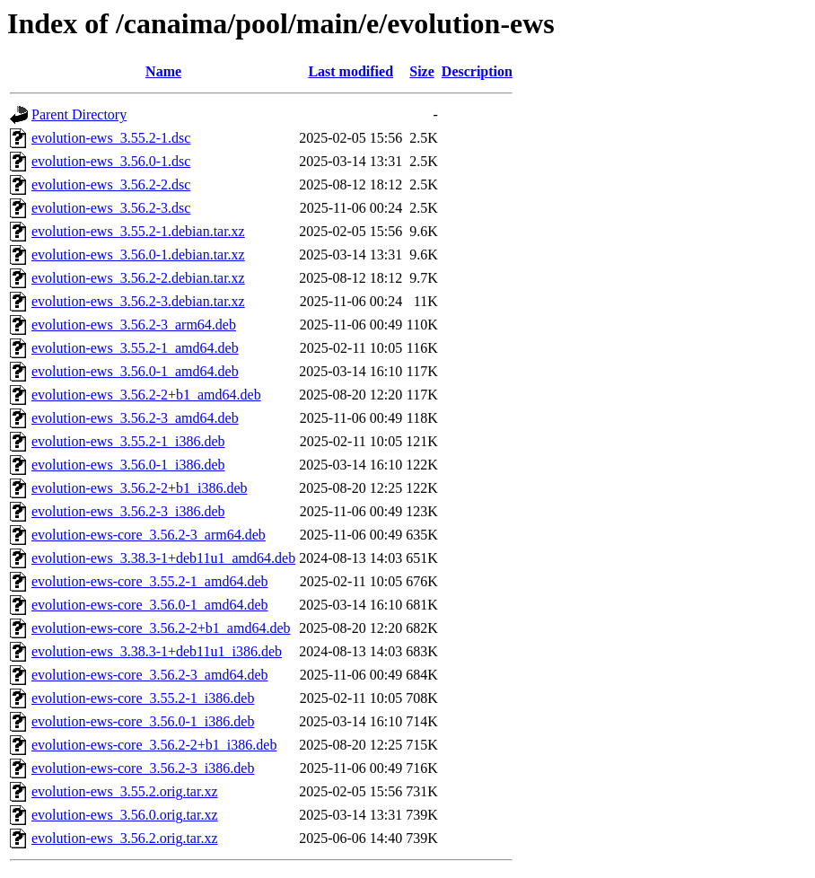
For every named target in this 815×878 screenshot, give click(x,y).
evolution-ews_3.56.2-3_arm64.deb (133, 324)
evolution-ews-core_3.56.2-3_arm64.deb (148, 534)
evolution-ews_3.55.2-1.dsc (110, 137)
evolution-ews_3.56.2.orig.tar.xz (124, 838)
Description (477, 71)
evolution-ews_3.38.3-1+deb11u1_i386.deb (156, 651)
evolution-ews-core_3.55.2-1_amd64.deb (149, 581)
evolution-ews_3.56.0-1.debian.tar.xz (138, 254)
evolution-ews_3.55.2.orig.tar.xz (124, 791)
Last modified (350, 71)
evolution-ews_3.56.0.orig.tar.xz (124, 814)
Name (163, 71)
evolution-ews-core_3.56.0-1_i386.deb (142, 721)
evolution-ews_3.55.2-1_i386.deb (128, 441)
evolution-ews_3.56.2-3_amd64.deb (135, 418)
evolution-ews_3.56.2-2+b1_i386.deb (139, 488)
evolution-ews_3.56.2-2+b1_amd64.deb (146, 394)
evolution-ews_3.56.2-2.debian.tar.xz (138, 277)
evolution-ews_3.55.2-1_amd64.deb (135, 348)
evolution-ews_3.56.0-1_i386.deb (128, 464)
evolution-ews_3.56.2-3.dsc (110, 207)
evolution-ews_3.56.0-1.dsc (110, 161)
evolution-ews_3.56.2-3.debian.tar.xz (138, 301)
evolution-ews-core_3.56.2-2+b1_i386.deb (153, 744)
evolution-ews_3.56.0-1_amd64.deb (135, 371)
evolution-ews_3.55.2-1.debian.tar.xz (138, 231)
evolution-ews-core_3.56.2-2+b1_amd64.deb (161, 628)
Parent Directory (79, 114)
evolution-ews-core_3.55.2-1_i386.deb (142, 698)
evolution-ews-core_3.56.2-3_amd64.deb (149, 674)
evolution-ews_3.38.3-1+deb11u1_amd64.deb (163, 558)
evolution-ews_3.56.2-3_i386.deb (128, 511)
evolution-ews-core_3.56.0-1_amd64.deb (149, 604)
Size (421, 71)
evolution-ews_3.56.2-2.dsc (110, 184)
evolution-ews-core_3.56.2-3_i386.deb (142, 768)
